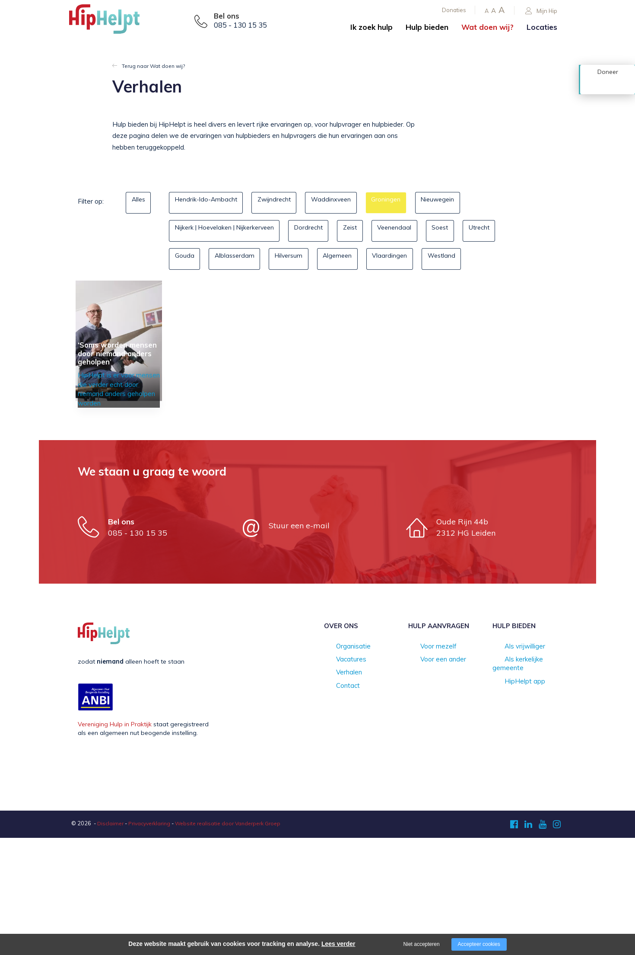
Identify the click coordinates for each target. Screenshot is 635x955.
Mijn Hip (541, 11)
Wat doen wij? (487, 27)
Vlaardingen (473, 258)
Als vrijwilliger (511, 764)
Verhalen (336, 791)
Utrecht (189, 258)
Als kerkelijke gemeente (525, 777)
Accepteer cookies (479, 944)
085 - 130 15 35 (240, 25)
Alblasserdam (294, 258)
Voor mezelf (425, 764)
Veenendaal (428, 230)
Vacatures (338, 777)
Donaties (454, 9)
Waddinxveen (352, 202)
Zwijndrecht (287, 202)
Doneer (607, 85)
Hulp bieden (427, 27)
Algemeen (413, 258)
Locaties (542, 27)
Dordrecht (326, 230)
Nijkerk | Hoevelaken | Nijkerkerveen (231, 230)
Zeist (376, 230)
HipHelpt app (511, 791)
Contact (335, 804)
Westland (192, 286)
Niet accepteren (421, 944)
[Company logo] (112, 21)
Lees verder (338, 943)
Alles (142, 202)
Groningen (415, 202)
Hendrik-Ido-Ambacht (210, 202)
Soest (482, 230)
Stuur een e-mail (299, 642)
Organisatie (340, 764)
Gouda (237, 258)
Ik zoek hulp (371, 27)
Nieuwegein (474, 202)
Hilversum (356, 258)
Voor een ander (430, 777)
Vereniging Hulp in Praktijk (115, 841)
